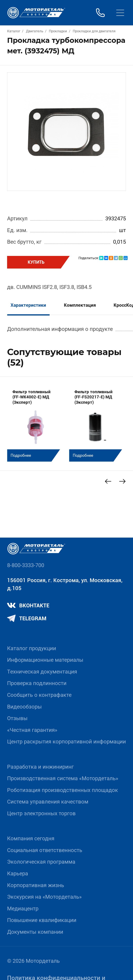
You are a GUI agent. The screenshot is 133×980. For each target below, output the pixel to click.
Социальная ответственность (44, 850)
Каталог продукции (31, 648)
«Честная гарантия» (32, 730)
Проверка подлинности (36, 683)
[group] (35, 423)
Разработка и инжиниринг (40, 767)
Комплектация (80, 305)
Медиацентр (22, 908)
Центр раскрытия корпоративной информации (66, 741)
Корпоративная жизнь (35, 885)
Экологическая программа (41, 862)
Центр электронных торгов (41, 813)
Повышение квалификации (41, 920)
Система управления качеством (47, 802)
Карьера (17, 873)
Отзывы (17, 718)
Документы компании (35, 932)
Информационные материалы (45, 660)
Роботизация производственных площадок (62, 790)
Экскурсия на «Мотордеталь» (44, 897)
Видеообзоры (24, 707)
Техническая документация (42, 671)
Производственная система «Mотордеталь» (62, 778)
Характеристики (28, 305)
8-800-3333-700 (25, 565)
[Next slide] (122, 481)
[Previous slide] (108, 481)
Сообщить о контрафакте (39, 695)
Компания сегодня (30, 838)
